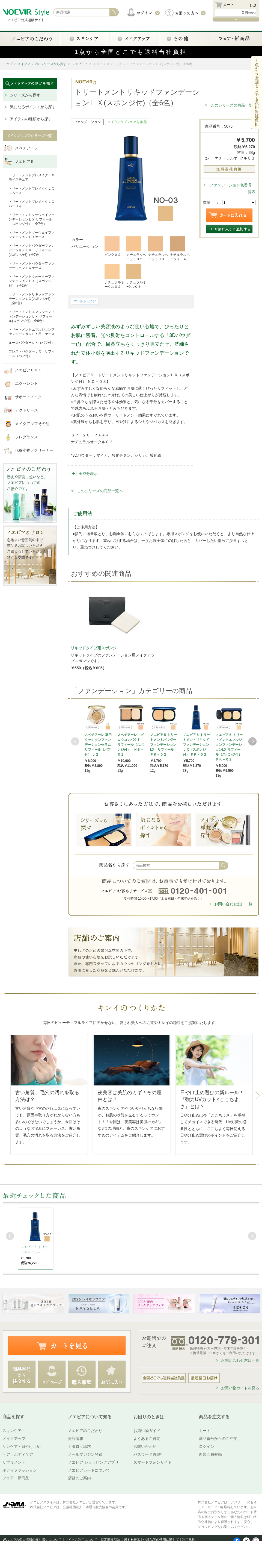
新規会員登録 (210, 1454)
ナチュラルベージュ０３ (158, 248)
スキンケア (12, 1430)
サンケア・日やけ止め (21, 1446)
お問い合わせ (144, 1446)
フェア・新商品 (15, 1478)
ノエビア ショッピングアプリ (93, 1462)
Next (252, 741)
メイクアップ (13, 1438)
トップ (8, 64)
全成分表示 (88, 473)
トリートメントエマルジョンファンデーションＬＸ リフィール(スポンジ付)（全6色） (32, 316)
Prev (75, 741)
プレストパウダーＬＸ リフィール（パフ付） (32, 354)
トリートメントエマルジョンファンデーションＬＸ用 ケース (32, 332)
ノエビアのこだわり (85, 1430)
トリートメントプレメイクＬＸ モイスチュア (32, 177)
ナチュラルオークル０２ (114, 276)
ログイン (206, 1446)
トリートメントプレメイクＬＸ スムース (32, 191)
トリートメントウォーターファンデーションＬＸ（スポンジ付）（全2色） (32, 281)
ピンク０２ (113, 246)
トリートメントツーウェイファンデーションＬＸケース (32, 235)
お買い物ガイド (146, 1430)
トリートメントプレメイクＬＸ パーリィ (32, 204)
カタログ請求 (79, 1446)
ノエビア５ (80, 64)
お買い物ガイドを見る (240, 1388)
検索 (223, 865)
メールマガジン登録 (85, 1454)
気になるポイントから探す (33, 107)
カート (204, 1430)
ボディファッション (19, 1470)
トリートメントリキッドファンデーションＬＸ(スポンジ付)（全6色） (32, 298)
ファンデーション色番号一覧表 (232, 188)
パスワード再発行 (148, 1454)
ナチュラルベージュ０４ (180, 248)
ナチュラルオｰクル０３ (136, 276)
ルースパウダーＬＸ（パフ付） (32, 343)
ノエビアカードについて (89, 1470)
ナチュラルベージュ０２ (136, 248)
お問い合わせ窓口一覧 (233, 904)
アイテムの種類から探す (31, 119)
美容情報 (75, 1438)
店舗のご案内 (79, 1478)
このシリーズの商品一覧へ (234, 105)
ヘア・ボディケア (17, 1454)
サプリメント (13, 1462)
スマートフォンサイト (152, 1462)
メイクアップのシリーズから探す (42, 64)
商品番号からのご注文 (218, 1438)
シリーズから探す (25, 95)
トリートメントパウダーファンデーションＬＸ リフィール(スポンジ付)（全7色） (32, 250)
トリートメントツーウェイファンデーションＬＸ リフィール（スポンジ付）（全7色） (32, 219)
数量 (207, 202)
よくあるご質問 (146, 1438)
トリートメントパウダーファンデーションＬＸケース (32, 266)
